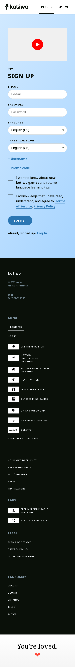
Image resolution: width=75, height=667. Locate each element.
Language (15, 122)
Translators (17, 488)
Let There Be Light (27, 346)
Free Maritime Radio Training (28, 510)
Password (16, 105)
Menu (46, 7)
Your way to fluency (22, 460)
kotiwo (14, 274)
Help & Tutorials (20, 467)
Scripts (19, 430)
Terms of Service (19, 542)
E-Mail (13, 87)
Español (13, 600)
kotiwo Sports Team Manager (28, 369)
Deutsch (13, 593)
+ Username (17, 159)
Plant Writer (23, 380)
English (13, 585)
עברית (12, 614)
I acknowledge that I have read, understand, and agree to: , (36, 201)
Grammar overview (27, 420)
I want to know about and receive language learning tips (32, 183)
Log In (42, 233)
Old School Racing (28, 389)
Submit (20, 220)
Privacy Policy (44, 206)
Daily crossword (26, 410)
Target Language (21, 140)
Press (12, 481)
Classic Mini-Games (28, 399)
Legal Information (21, 556)
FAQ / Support (17, 474)
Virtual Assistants (27, 520)
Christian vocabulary (23, 438)
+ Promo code (19, 168)
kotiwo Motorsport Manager (23, 358)
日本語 (12, 607)
